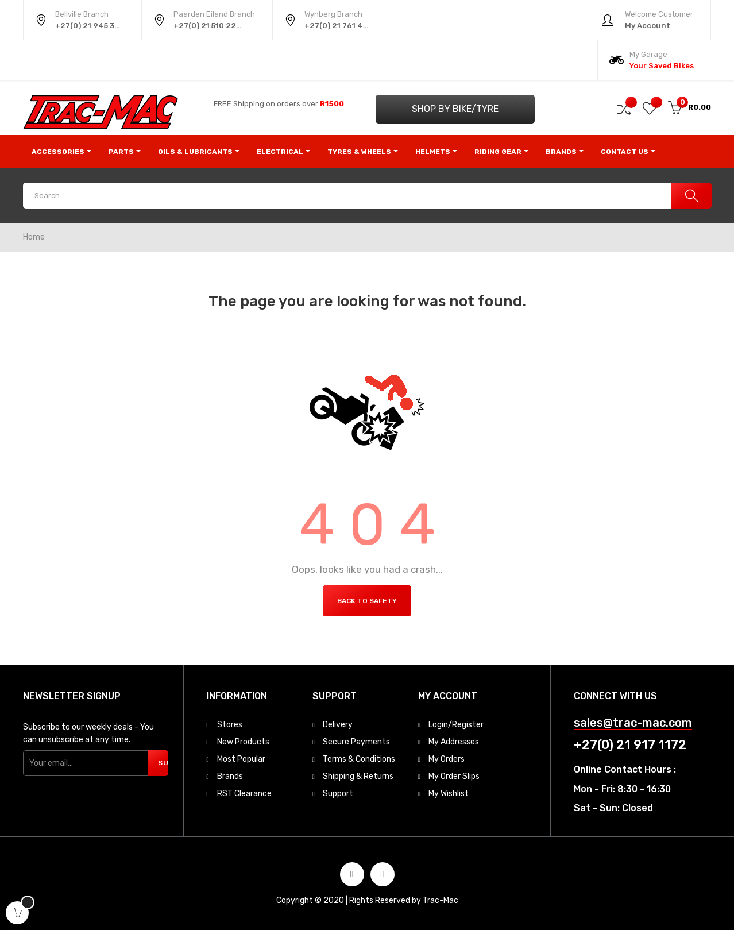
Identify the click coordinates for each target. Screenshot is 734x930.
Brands (230, 776)
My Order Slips (454, 776)
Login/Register (456, 725)
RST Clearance (244, 793)
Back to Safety (367, 601)
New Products (243, 742)
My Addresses (453, 742)
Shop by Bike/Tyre (455, 108)
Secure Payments (356, 742)
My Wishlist (448, 793)
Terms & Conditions (359, 759)
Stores (229, 725)
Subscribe (163, 763)
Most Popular (241, 759)
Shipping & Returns (358, 776)
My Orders (446, 759)
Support (338, 793)
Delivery (338, 725)
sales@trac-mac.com (633, 723)
